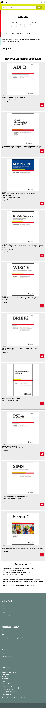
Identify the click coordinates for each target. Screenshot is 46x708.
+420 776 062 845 (8, 686)
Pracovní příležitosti (7, 656)
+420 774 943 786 (8, 689)
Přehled (4, 631)
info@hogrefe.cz (7, 693)
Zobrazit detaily (42, 105)
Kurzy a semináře (6, 616)
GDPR (3, 634)
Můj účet (41, 2)
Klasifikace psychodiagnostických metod (12, 638)
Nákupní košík (44, 2)
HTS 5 (3, 612)
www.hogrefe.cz (7, 694)
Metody (4, 605)
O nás (3, 653)
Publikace (4, 609)
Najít (39, 7)
